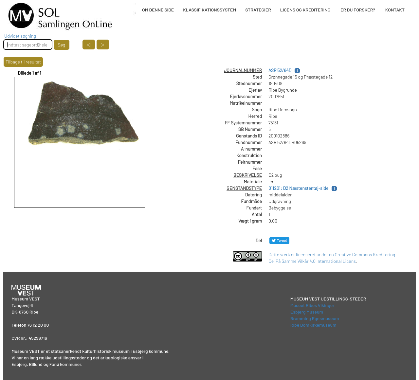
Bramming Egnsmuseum (314, 318)
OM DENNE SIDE (158, 9)
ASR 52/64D (279, 70)
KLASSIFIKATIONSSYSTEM (209, 9)
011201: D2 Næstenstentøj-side (298, 188)
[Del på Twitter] (279, 240)
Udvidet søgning (20, 36)
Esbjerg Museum (306, 312)
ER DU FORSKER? (357, 9)
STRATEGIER (258, 9)
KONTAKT (395, 9)
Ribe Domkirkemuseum (313, 325)
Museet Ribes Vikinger (312, 305)
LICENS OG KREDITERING (305, 9)
